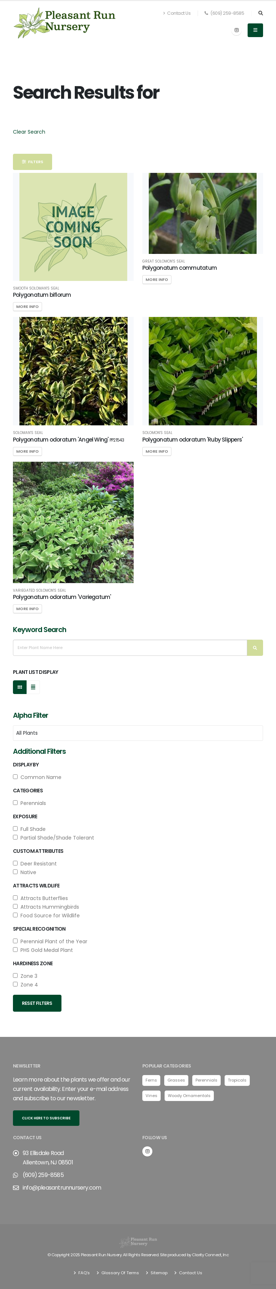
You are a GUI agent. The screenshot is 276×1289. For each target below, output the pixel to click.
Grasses (176, 1080)
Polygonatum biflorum (42, 295)
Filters (32, 162)
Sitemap (158, 1273)
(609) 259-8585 (224, 13)
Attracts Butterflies (40, 898)
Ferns (151, 1080)
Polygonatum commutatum (179, 268)
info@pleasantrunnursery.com (62, 1187)
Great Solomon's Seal (163, 261)
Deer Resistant (35, 863)
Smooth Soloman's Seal (36, 288)
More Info (27, 306)
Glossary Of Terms (119, 1273)
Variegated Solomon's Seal (39, 590)
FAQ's (83, 1273)
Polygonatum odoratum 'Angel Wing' (68, 439)
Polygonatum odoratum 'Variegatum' (62, 597)
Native (24, 872)
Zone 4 (25, 984)
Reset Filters (37, 1003)
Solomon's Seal (157, 433)
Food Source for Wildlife (46, 915)
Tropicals (237, 1080)
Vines (151, 1095)
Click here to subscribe (46, 1118)
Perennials (29, 803)
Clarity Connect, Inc (210, 1255)
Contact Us (176, 13)
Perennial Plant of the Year (50, 941)
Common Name (37, 777)
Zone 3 (25, 976)
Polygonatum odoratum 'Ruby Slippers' (192, 439)
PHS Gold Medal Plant (43, 950)
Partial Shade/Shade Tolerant (53, 837)
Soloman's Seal (28, 433)
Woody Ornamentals (189, 1095)
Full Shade (29, 829)
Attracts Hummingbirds (46, 906)
